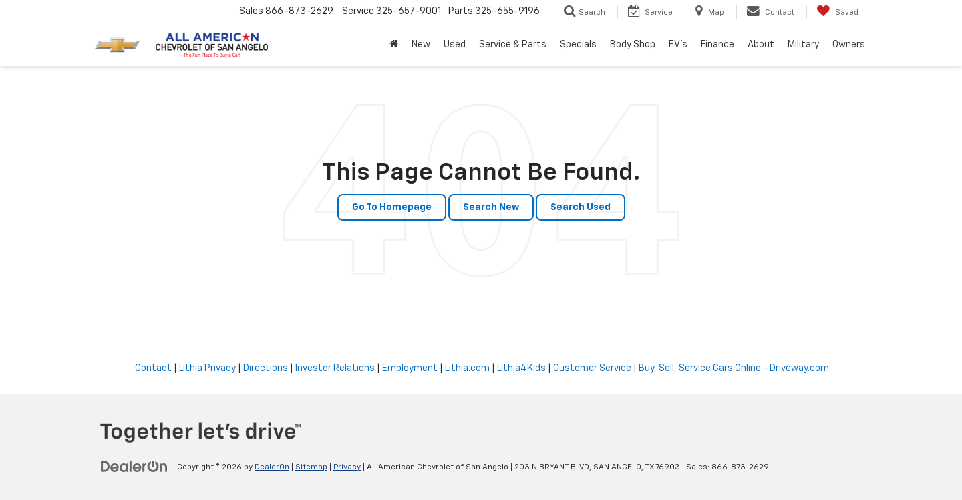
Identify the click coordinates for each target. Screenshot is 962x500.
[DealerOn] (134, 466)
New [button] (421, 44)
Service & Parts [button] (512, 44)
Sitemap (311, 467)
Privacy (347, 467)
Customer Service (592, 368)
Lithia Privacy (207, 368)
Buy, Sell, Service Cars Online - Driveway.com (734, 368)
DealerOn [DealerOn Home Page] (272, 467)
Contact (153, 368)
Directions (265, 368)
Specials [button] (578, 44)
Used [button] (455, 44)
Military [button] (803, 44)
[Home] (394, 44)
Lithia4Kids (521, 368)
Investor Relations (335, 368)
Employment (410, 368)
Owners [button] (848, 44)
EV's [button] (678, 44)
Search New (491, 207)
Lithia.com (467, 368)
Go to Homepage (392, 207)
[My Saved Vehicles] (837, 12)
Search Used (580, 207)
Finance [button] (717, 44)
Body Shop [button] (632, 44)
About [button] (761, 44)
